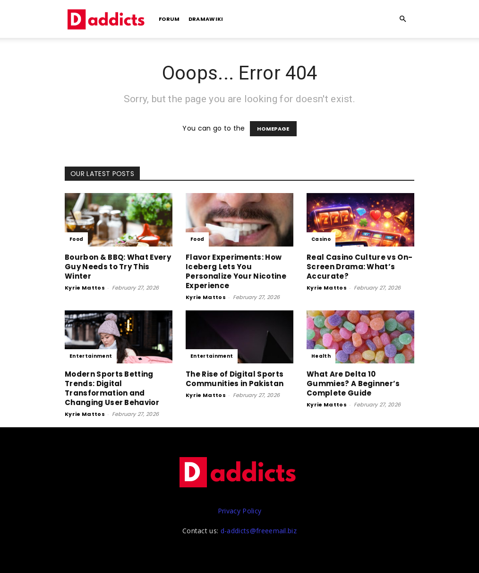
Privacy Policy (239, 510)
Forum (169, 19)
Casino (321, 239)
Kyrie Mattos (85, 287)
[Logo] (107, 19)
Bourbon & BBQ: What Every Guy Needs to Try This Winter (118, 266)
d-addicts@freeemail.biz (259, 530)
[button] (403, 19)
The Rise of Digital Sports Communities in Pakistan (234, 378)
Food (76, 239)
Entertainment (90, 356)
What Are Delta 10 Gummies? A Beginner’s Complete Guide (353, 383)
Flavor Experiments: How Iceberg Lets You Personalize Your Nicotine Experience (236, 271)
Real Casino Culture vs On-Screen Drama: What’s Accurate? (359, 266)
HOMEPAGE (273, 128)
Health (321, 356)
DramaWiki (205, 19)
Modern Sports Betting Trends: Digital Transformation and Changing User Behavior (112, 388)
